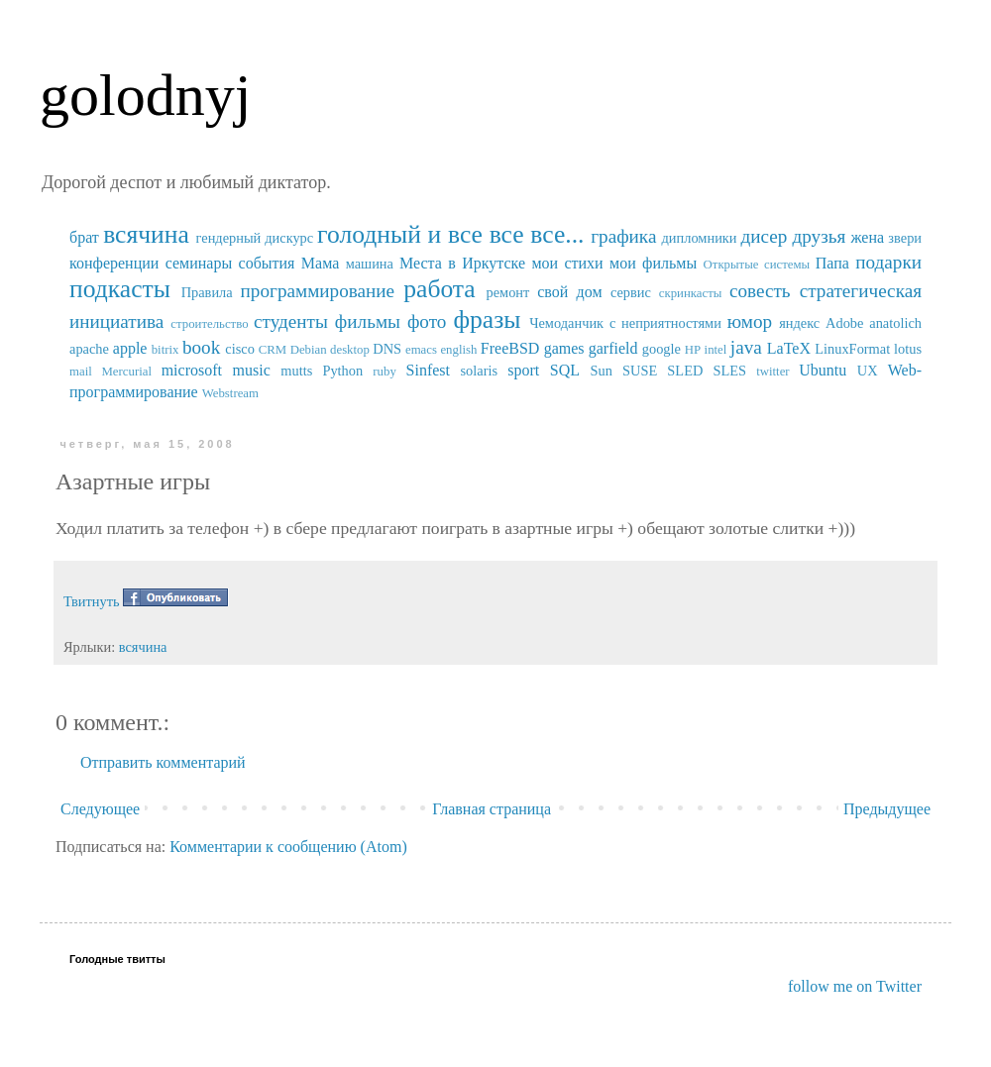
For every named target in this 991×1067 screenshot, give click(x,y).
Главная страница (491, 808)
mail (80, 371)
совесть (760, 290)
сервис (630, 292)
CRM (272, 350)
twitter (772, 371)
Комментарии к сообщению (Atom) (288, 846)
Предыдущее (887, 808)
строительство (209, 324)
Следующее (100, 808)
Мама (320, 263)
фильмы (367, 321)
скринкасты (690, 293)
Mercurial (126, 371)
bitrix (165, 350)
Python (342, 370)
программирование (318, 290)
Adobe (844, 323)
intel (716, 350)
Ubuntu (822, 370)
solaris (479, 370)
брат (84, 237)
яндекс (799, 323)
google (661, 349)
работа (439, 288)
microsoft (192, 370)
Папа (832, 263)
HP (693, 350)
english (458, 350)
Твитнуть (91, 601)
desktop (350, 350)
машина (369, 263)
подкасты (119, 288)
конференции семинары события (181, 263)
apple (130, 348)
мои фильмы (653, 263)
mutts (296, 370)
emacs (421, 350)
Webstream (230, 393)
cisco (240, 349)
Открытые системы (757, 264)
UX (867, 370)
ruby (384, 371)
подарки (888, 262)
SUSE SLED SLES (684, 370)
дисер (763, 236)
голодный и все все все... (450, 234)
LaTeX (789, 348)
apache (89, 349)
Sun (601, 370)
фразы (486, 319)
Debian (308, 350)
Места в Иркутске (462, 263)
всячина (146, 234)
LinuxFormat (852, 349)
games (564, 348)
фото (427, 321)
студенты (291, 321)
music (252, 370)
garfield (613, 348)
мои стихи (567, 263)
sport (523, 370)
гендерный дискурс (255, 238)
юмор (749, 321)
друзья (818, 236)
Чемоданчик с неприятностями (625, 323)
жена (867, 237)
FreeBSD (510, 348)
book (201, 347)
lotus (908, 349)
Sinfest (428, 370)
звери (905, 238)
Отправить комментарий (163, 762)
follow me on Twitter (855, 986)
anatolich (895, 323)
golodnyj (145, 95)
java (746, 347)
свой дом (569, 291)
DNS (387, 349)
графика (623, 236)
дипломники (699, 238)
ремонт (507, 292)
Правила (207, 292)
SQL (565, 370)
